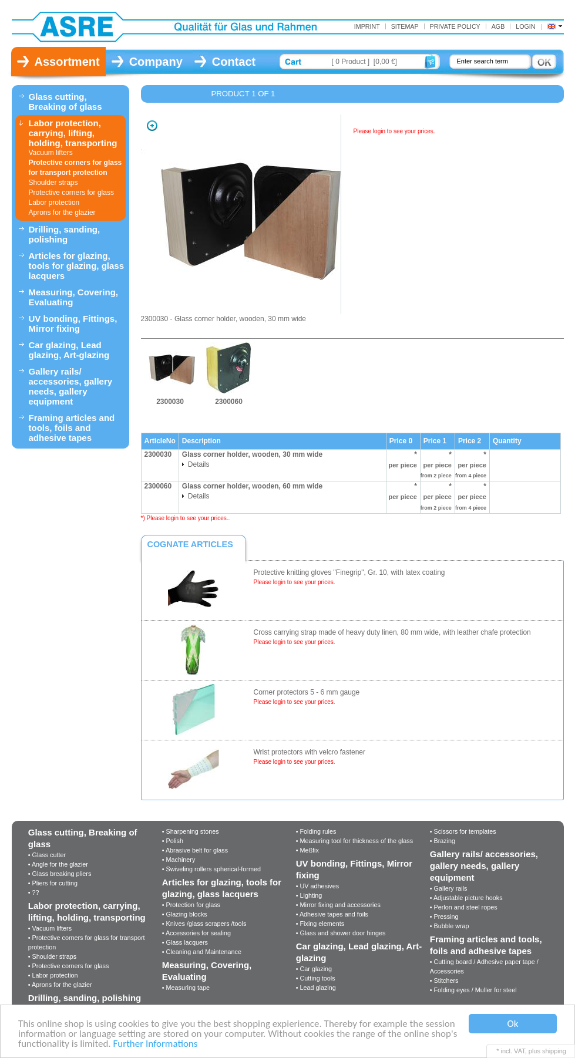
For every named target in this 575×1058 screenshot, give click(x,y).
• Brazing (442, 840)
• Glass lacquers (185, 942)
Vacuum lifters (51, 153)
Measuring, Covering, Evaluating (74, 297)
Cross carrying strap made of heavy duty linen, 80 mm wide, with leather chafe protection (392, 632)
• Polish (172, 840)
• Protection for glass (191, 904)
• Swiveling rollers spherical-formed (211, 868)
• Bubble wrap (449, 925)
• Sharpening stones (190, 831)
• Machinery (179, 859)
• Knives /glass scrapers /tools (204, 923)
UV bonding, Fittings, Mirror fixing (73, 323)
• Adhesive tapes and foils (332, 914)
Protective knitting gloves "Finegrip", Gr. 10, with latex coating (349, 572)
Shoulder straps (53, 182)
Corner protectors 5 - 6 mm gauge (307, 692)
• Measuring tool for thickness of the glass (354, 840)
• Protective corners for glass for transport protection (86, 942)
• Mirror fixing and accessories (338, 904)
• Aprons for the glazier (60, 984)
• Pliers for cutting (53, 883)
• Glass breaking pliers (60, 873)
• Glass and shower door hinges (341, 932)
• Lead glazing (316, 987)
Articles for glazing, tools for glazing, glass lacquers (77, 266)
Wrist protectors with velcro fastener (310, 752)
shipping (554, 1050)
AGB (498, 26)
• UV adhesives (317, 885)
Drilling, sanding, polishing (64, 234)
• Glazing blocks (184, 914)
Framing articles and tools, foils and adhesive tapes (72, 428)
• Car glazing (314, 968)
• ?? (33, 892)
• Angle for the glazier (58, 864)
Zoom (152, 125)
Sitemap (405, 26)
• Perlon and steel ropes (463, 907)
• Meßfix (307, 850)
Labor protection (54, 202)
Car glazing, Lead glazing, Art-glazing (69, 350)
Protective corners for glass (71, 192)
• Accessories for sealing (196, 932)
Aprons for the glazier (62, 212)
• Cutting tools (315, 978)
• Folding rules (316, 831)
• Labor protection (53, 975)
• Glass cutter (47, 854)
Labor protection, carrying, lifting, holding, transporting (73, 133)
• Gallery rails (449, 888)
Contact (233, 61)
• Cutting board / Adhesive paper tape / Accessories (484, 966)
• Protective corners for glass (68, 965)
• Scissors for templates (463, 831)
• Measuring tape (186, 987)
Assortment (67, 61)
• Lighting (309, 895)
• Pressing (444, 916)
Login (525, 26)
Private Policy (455, 26)
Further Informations (155, 1044)
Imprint (367, 26)
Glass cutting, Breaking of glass (65, 102)
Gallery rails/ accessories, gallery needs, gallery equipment (71, 386)
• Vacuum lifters (50, 928)
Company (156, 61)
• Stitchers (444, 980)
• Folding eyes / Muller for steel (473, 989)
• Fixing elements (320, 923)
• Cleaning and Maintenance (201, 951)
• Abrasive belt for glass (195, 850)
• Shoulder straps (52, 956)
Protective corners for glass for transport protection (75, 168)
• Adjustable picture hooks (466, 897)
